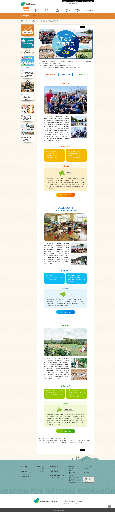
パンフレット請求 (26, 474)
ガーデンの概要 (55, 477)
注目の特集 (26, 10)
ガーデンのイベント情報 (57, 479)
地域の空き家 (68, 10)
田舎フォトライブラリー (28, 473)
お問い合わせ (86, 472)
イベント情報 (41, 468)
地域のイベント (47, 10)
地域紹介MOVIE (26, 476)
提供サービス (72, 472)
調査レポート (72, 473)
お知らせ (71, 468)
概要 (70, 470)
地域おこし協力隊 (78, 10)
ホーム (64, 3)
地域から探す (36, 10)
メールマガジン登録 (87, 466)
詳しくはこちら (65, 195)
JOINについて (74, 3)
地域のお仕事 (57, 10)
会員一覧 (71, 475)
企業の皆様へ (89, 10)
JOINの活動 (71, 467)
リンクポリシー (86, 468)
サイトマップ (86, 470)
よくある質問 (68, 3)
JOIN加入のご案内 (73, 477)
